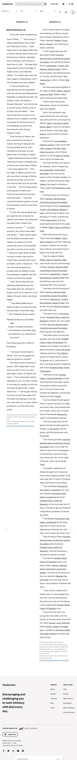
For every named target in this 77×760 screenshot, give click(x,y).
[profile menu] (71, 4)
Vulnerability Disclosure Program (12, 745)
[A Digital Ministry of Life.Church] (38, 727)
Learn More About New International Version (20, 426)
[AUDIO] (60, 12)
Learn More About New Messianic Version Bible (54, 660)
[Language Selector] (63, 4)
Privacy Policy (6, 743)
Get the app (54, 4)
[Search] (28, 4)
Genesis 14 (10, 11)
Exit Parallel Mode (72, 12)
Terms (14, 743)
